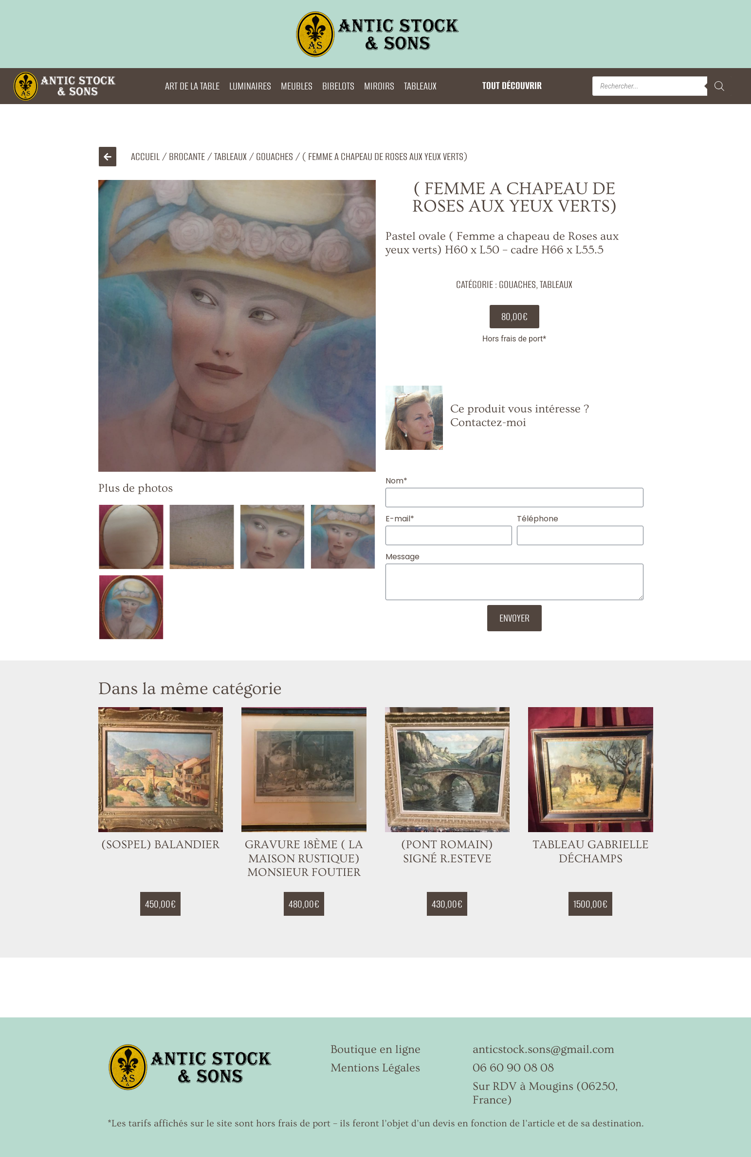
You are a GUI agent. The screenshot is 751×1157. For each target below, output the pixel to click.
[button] (514, 316)
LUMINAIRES (250, 86)
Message (402, 556)
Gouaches (274, 156)
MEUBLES (296, 86)
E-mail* (399, 518)
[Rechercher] (719, 86)
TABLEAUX (420, 86)
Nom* (396, 480)
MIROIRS (379, 86)
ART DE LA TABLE (192, 86)
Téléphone (537, 518)
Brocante (187, 156)
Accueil (145, 156)
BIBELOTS (338, 86)
